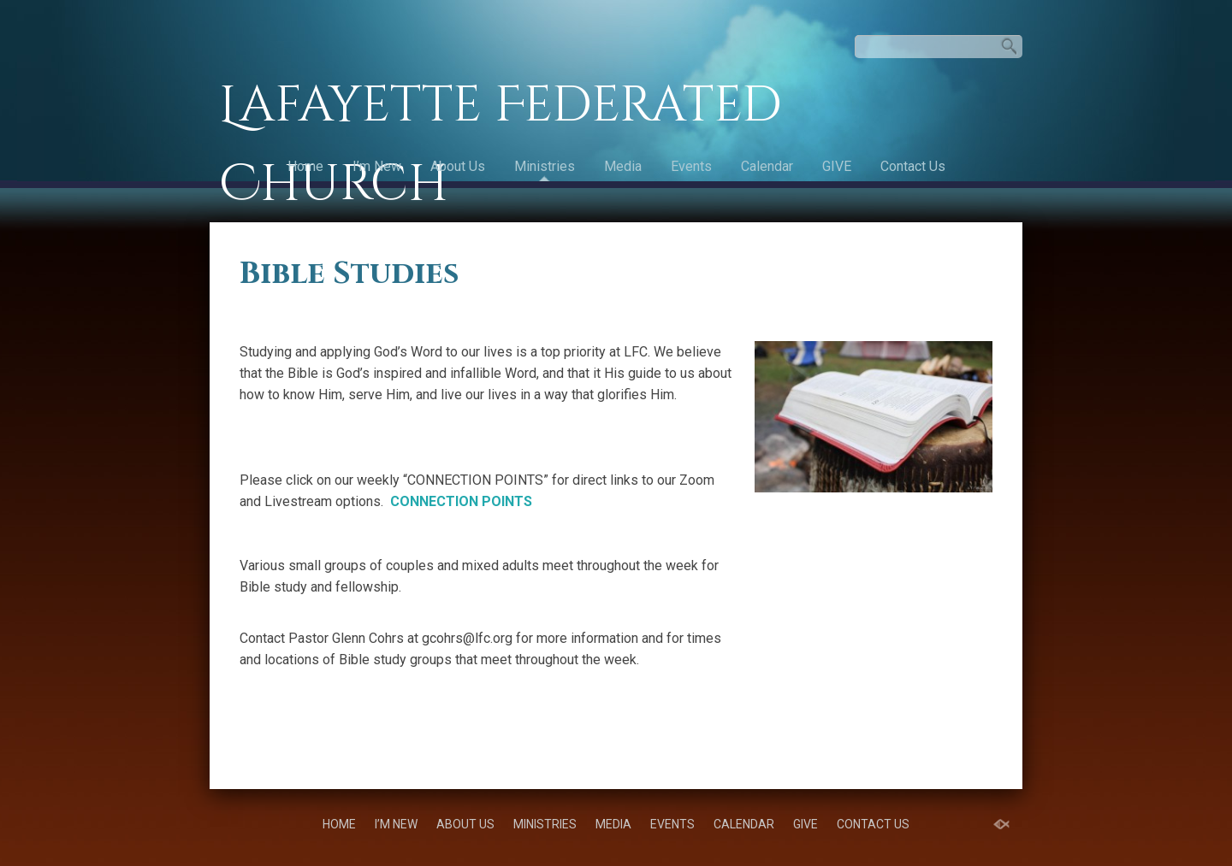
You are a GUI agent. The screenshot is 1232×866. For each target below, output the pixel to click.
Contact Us (912, 166)
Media (623, 166)
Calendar (767, 166)
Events (691, 166)
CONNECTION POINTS (461, 501)
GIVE (836, 166)
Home (305, 166)
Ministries (544, 166)
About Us (457, 166)
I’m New (376, 166)
